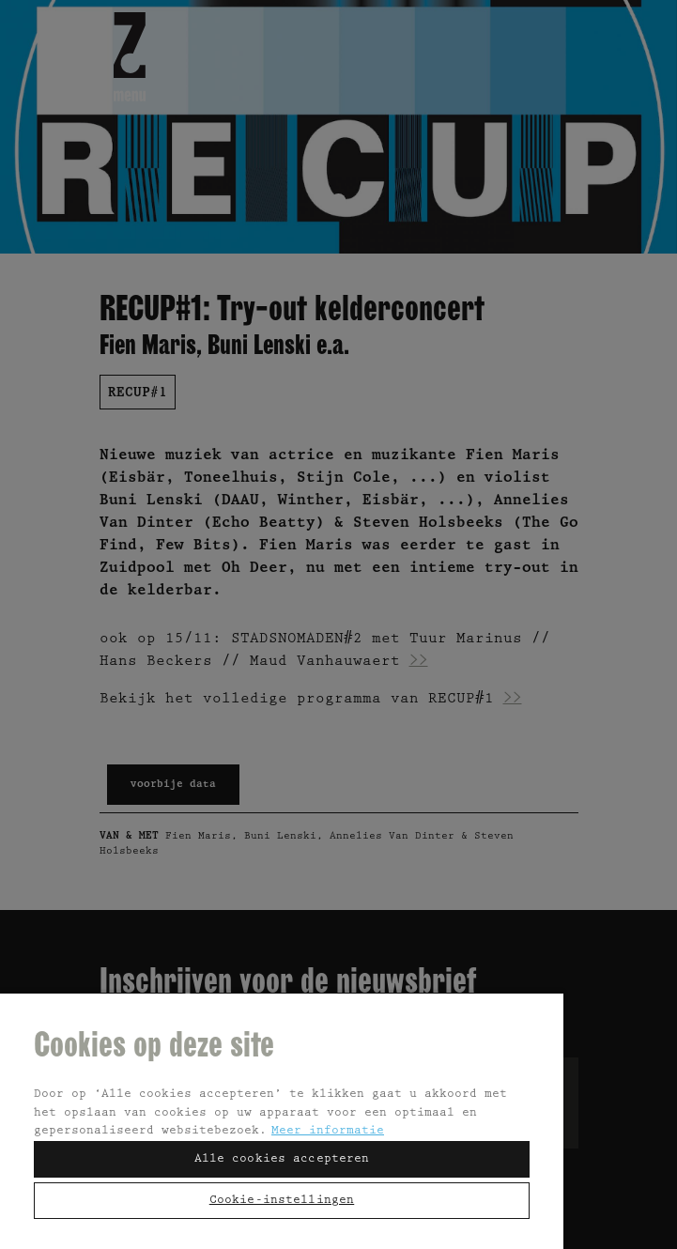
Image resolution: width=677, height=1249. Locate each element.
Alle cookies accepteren (282, 1159)
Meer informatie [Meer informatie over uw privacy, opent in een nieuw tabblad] (327, 1131)
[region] (281, 1120)
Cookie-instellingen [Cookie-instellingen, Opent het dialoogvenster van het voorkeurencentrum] (281, 1201)
